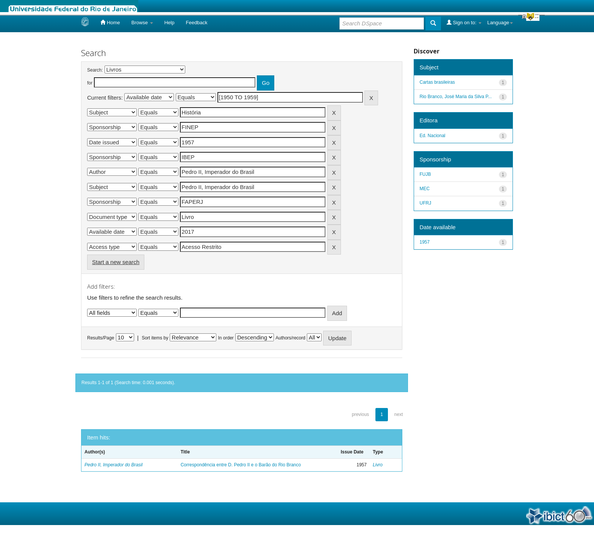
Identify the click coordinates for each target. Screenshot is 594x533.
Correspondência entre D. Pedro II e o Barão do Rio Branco (241, 464)
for (89, 83)
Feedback (196, 22)
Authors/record (290, 338)
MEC (425, 188)
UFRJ (425, 203)
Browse (142, 22)
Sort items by (155, 338)
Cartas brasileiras (437, 82)
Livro (378, 464)
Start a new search (115, 262)
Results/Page (100, 338)
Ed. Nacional (433, 135)
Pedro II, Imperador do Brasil (113, 464)
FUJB (425, 174)
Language (500, 22)
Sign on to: (464, 22)
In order (226, 338)
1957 (425, 242)
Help (169, 22)
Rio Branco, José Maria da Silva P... (456, 96)
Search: (95, 70)
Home (110, 22)
